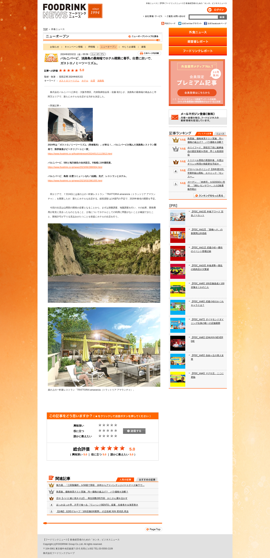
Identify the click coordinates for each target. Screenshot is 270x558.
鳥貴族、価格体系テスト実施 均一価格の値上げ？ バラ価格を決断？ (92, 491)
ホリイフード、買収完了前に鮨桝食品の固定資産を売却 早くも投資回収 (206, 151)
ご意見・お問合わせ (175, 16)
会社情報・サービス (153, 16)
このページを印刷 (149, 53)
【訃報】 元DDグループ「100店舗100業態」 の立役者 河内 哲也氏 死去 (92, 511)
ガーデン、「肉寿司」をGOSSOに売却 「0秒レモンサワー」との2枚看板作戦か (206, 185)
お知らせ (54, 47)
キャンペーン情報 (74, 47)
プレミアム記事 (204, 134)
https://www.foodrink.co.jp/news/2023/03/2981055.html (75, 180)
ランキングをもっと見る (209, 195)
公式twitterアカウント (190, 23)
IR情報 (91, 47)
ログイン (217, 10)
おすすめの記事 (147, 479)
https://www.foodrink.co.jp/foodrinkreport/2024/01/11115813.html (80, 153)
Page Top (153, 529)
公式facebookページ (215, 23)
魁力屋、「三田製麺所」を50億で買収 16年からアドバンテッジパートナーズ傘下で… (100, 485)
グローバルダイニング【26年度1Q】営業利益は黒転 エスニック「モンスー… (206, 173)
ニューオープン (102, 37)
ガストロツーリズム (69, 80)
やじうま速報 (129, 47)
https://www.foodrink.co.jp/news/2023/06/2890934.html (75, 167)
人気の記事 (125, 479)
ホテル (85, 80)
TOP (45, 29)
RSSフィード (168, 23)
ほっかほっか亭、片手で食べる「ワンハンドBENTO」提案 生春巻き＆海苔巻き (97, 505)
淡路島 (100, 80)
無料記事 (219, 134)
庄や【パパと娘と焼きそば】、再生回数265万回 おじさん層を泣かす (92, 498)
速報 (143, 47)
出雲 (93, 80)
